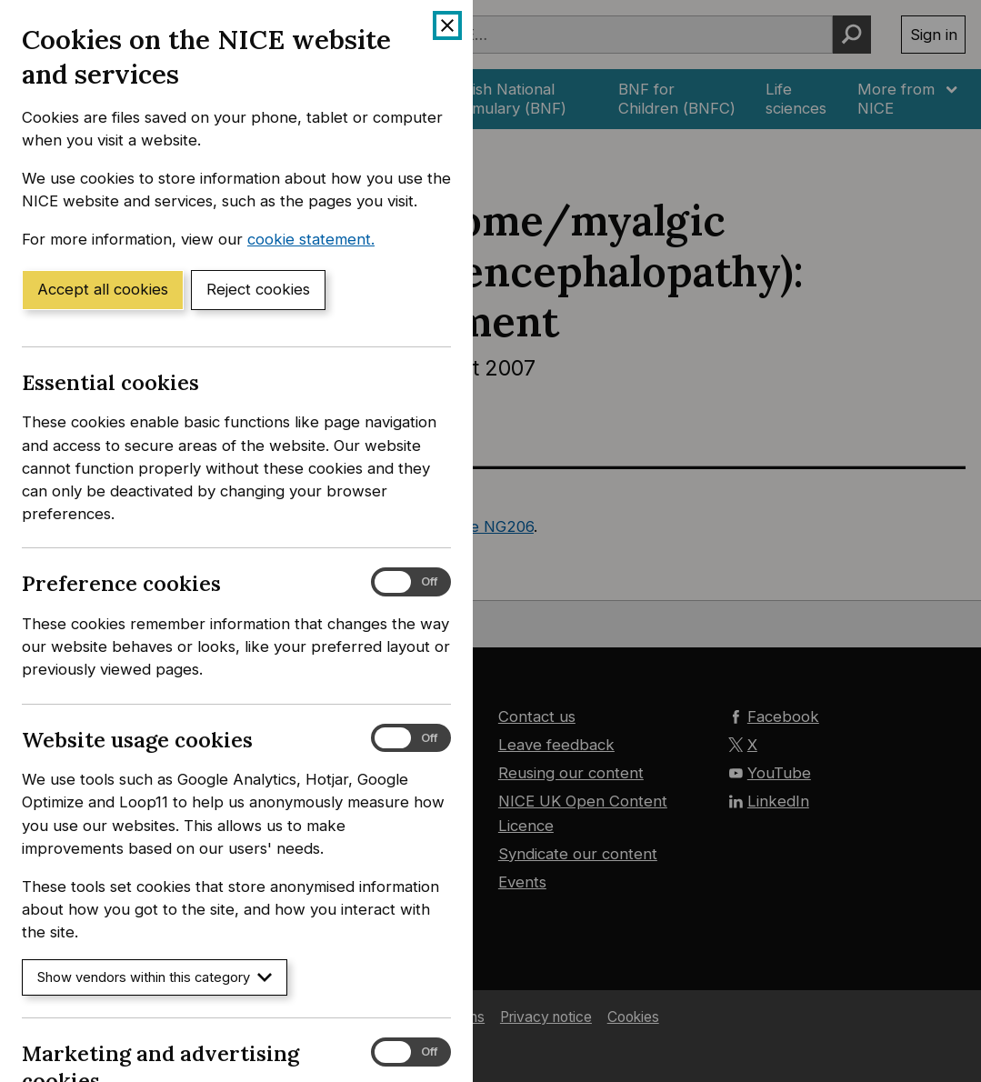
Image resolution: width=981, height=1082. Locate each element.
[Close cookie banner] (447, 25)
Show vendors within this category (154, 977)
